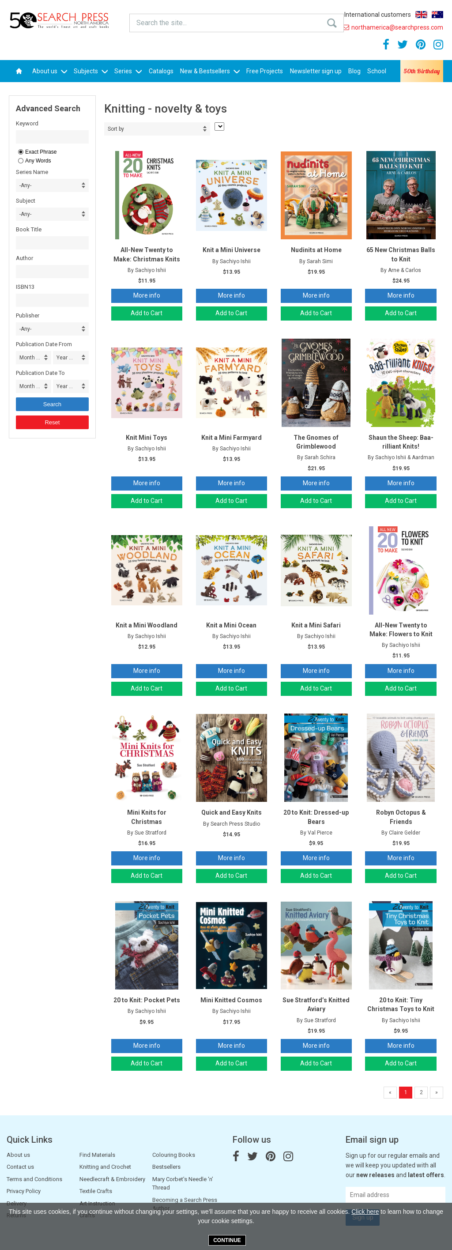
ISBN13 (25, 286)
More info (146, 295)
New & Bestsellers (210, 71)
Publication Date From (44, 344)
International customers (377, 14)
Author (24, 258)
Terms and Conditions (34, 1179)
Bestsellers (166, 1166)
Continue (227, 1240)
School (376, 71)
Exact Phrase (40, 152)
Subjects (91, 71)
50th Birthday (421, 71)
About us (49, 71)
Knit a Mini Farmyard (231, 437)
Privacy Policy (24, 1191)
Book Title (28, 229)
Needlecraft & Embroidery (112, 1179)
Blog (354, 71)
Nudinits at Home (316, 249)
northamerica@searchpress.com (393, 27)
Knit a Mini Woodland (146, 625)
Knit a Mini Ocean (231, 625)
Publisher (27, 315)
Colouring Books (173, 1155)
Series (128, 71)
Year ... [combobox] (64, 358)
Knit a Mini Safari (316, 625)
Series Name (32, 172)
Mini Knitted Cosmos (231, 1000)
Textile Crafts (95, 1191)
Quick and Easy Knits (231, 812)
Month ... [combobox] (29, 358)
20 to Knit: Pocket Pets (146, 1000)
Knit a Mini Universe (231, 249)
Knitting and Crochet (105, 1166)
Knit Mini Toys (146, 437)
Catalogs (161, 71)
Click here (365, 1211)
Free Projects (264, 71)
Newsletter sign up (316, 71)
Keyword (27, 123)
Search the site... (157, 22)
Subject (25, 200)
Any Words (38, 160)
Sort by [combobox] (116, 129)
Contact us (20, 1166)
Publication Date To (40, 373)
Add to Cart (146, 313)
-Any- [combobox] (25, 185)
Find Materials (97, 1155)
